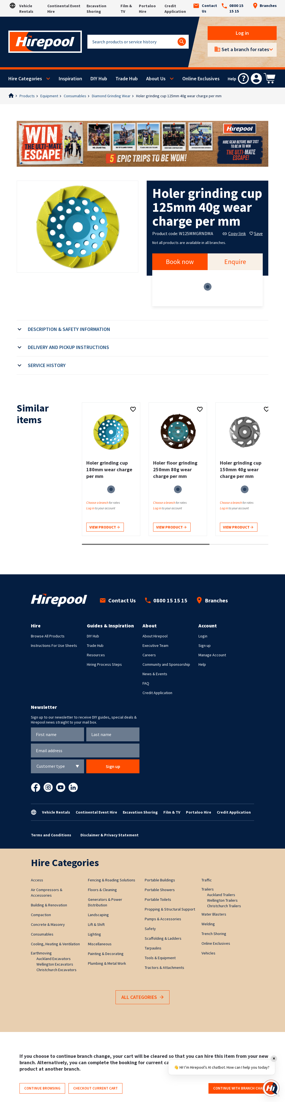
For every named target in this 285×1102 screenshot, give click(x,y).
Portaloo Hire (198, 812)
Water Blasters (214, 914)
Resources (96, 654)
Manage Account (212, 654)
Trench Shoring (214, 933)
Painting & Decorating (106, 953)
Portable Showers (160, 889)
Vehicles (208, 953)
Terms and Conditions (51, 834)
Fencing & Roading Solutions (111, 879)
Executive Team (155, 645)
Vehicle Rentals (56, 812)
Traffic (207, 879)
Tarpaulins (153, 948)
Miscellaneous (100, 943)
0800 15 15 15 (233, 8)
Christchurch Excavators (56, 969)
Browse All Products (48, 636)
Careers (149, 654)
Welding (208, 923)
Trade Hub (127, 78)
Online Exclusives (201, 78)
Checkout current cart (95, 1088)
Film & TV (171, 812)
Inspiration (70, 78)
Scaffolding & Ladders (163, 938)
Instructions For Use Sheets (54, 645)
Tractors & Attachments (164, 967)
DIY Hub (98, 78)
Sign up (204, 645)
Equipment (49, 95)
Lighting (94, 934)
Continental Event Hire (96, 812)
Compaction (41, 914)
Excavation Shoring (140, 812)
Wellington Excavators (54, 964)
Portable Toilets (158, 899)
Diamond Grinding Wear (111, 95)
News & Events (154, 673)
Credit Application (157, 692)
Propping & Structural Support (170, 909)
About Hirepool (155, 636)
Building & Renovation (49, 904)
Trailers (208, 889)
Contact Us (205, 8)
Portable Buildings (160, 879)
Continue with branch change (241, 1088)
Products (27, 95)
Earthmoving (41, 953)
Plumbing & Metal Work (107, 963)
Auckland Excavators (53, 958)
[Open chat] (271, 1088)
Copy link (234, 233)
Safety (150, 928)
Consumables (75, 95)
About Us (156, 78)
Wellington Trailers (222, 900)
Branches (265, 5)
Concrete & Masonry (48, 924)
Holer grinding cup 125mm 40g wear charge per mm (179, 95)
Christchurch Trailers (224, 905)
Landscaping (98, 914)
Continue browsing (42, 1088)
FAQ (145, 683)
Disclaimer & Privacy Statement (109, 834)
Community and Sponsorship (166, 664)
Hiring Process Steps (104, 664)
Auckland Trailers (221, 894)
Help (202, 664)
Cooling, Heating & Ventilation (55, 943)
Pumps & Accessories (163, 918)
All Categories (142, 997)
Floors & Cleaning (102, 889)
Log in (242, 33)
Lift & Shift (96, 924)
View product (104, 527)
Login (202, 636)
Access (37, 879)
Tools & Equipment (160, 957)
